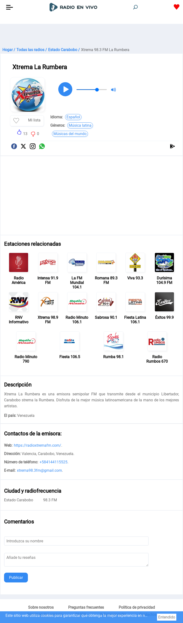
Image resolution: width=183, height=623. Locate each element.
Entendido (166, 617)
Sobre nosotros (41, 607)
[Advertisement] (91, 36)
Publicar (16, 577)
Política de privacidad (137, 607)
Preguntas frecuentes (86, 607)
